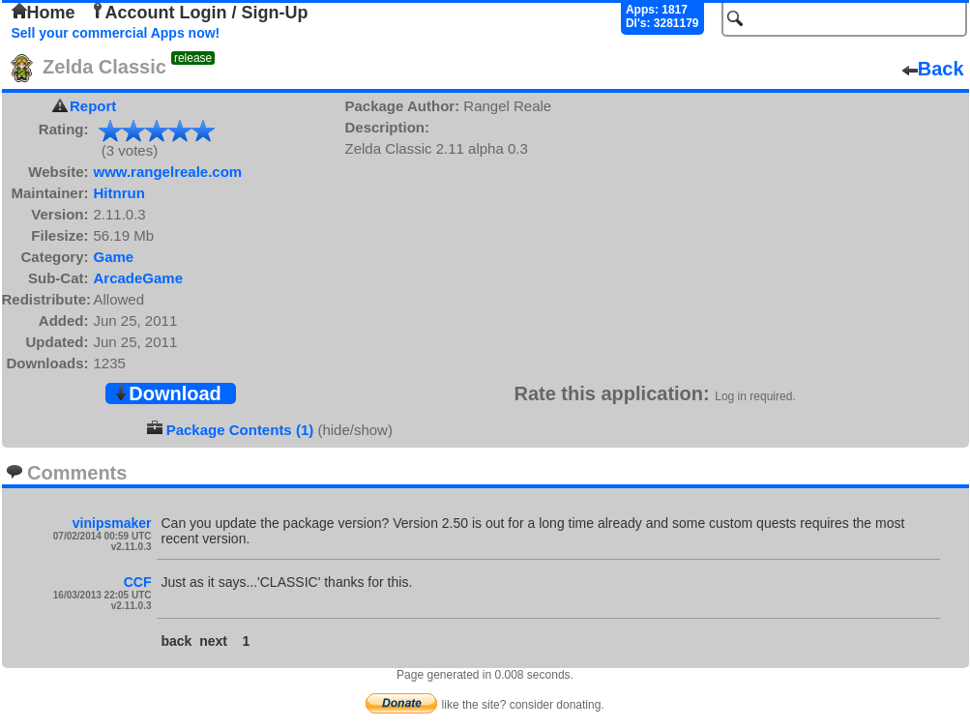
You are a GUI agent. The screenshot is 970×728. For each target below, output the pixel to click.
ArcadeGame (139, 278)
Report (93, 106)
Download (167, 393)
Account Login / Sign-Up (199, 12)
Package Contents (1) (240, 430)
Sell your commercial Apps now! (116, 33)
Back (933, 68)
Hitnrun (119, 193)
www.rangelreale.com (168, 171)
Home (43, 12)
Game (114, 256)
